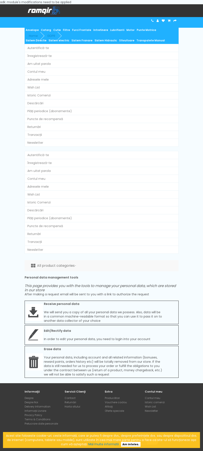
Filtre (66, 30)
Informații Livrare (35, 411)
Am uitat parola (39, 64)
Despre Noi (31, 402)
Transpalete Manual (150, 40)
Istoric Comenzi (39, 95)
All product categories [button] (53, 265)
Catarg (46, 30)
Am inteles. (130, 444)
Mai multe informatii (103, 444)
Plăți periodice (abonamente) (49, 111)
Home (33, 36)
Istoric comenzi (155, 402)
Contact (70, 398)
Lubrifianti (117, 30)
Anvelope (32, 30)
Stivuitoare (126, 40)
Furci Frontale (81, 30)
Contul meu (36, 72)
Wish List (33, 87)
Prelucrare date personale (41, 423)
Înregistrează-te (39, 56)
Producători (112, 398)
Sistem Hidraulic (106, 40)
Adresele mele (38, 79)
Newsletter (35, 143)
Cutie (57, 30)
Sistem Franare (81, 40)
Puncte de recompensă (45, 119)
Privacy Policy (33, 415)
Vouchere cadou (116, 402)
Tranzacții (34, 135)
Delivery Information (37, 406)
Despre (29, 398)
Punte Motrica (146, 30)
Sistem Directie (36, 40)
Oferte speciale (114, 411)
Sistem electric (59, 40)
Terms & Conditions (37, 419)
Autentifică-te (38, 48)
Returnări (34, 127)
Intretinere (100, 30)
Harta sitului (72, 406)
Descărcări (35, 103)
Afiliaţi (109, 406)
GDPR (51, 36)
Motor (130, 30)
